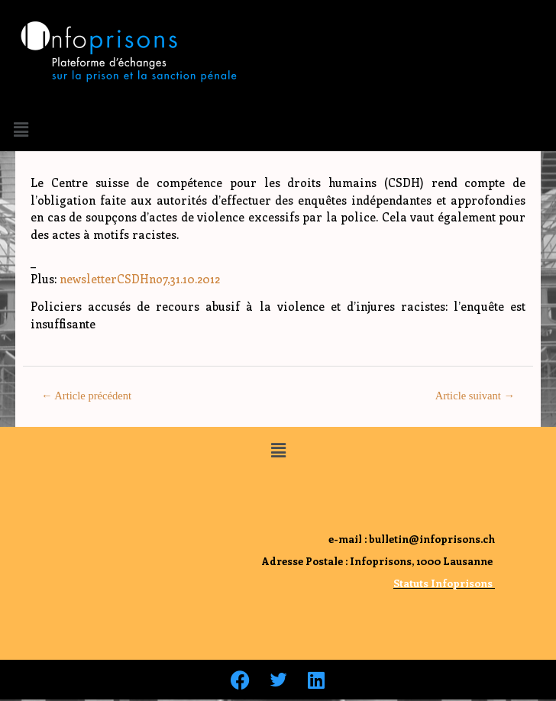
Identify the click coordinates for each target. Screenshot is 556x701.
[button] (21, 129)
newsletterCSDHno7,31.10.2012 (140, 278)
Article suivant (475, 395)
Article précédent (86, 395)
